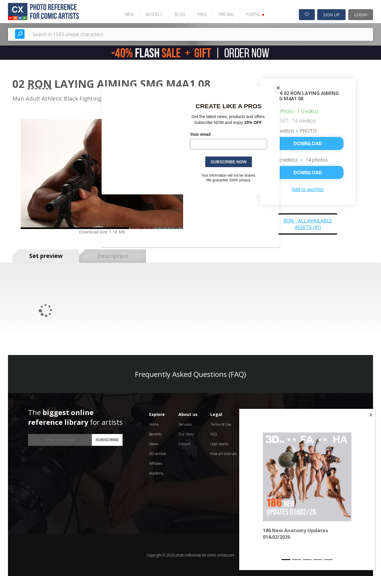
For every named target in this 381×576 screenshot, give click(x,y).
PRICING (225, 14)
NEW (128, 14)
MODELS (153, 14)
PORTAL (254, 14)
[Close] (278, 87)
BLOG (179, 14)
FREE (201, 14)
